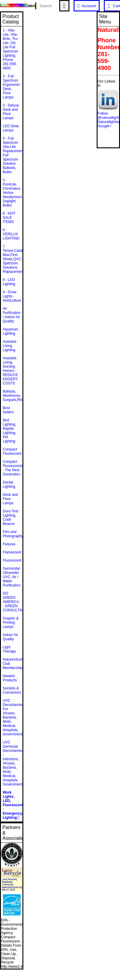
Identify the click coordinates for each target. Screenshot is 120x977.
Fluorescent (12, 560)
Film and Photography (12, 534)
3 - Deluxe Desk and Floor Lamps (11, 111)
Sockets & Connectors (12, 690)
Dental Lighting (9, 484)
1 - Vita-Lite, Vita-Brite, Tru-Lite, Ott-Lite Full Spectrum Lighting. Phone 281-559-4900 (11, 49)
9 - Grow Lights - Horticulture (12, 296)
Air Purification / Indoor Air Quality (11, 314)
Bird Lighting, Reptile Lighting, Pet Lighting (9, 430)
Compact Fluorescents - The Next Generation (12, 468)
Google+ (104, 126)
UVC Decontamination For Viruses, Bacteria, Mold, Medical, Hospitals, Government (12, 717)
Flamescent (12, 552)
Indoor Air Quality (10, 637)
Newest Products (10, 678)
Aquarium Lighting (10, 331)
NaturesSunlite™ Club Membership (12, 663)
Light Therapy (9, 649)
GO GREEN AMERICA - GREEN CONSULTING (12, 601)
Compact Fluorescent (12, 451)
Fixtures (9, 544)
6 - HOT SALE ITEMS (9, 217)
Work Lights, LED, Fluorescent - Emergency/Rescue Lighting (12, 805)
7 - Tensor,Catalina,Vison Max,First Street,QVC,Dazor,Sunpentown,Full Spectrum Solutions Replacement (12, 259)
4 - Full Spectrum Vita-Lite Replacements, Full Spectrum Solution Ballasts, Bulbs (12, 155)
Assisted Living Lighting (9, 345)
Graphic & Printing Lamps (11, 622)
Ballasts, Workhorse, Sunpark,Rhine (12, 395)
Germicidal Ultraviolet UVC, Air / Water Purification (11, 576)
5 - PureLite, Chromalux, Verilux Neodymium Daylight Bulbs (12, 192)
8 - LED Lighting (9, 282)
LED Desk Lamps (11, 128)
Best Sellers (8, 410)
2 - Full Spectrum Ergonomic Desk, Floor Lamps (11, 86)
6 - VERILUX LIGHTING (11, 234)
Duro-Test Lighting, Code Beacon (10, 517)
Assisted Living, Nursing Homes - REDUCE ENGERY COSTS (10, 370)
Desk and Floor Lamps (10, 499)
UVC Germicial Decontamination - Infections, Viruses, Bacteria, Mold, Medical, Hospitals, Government (12, 763)
